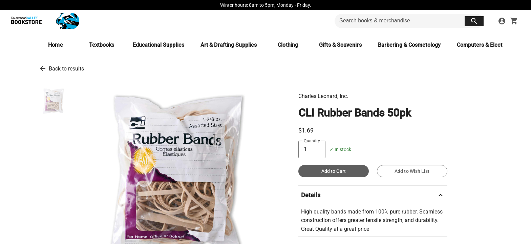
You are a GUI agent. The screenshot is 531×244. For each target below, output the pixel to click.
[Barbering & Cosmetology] (409, 45)
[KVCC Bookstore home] (43, 21)
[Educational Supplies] (158, 45)
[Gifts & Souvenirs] (340, 45)
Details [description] (373, 195)
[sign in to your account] (502, 21)
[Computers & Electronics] (487, 45)
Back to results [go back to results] (66, 68)
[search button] (474, 21)
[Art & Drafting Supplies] (228, 45)
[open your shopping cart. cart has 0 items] (514, 21)
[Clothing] (288, 45)
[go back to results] (43, 68)
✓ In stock (340, 149)
